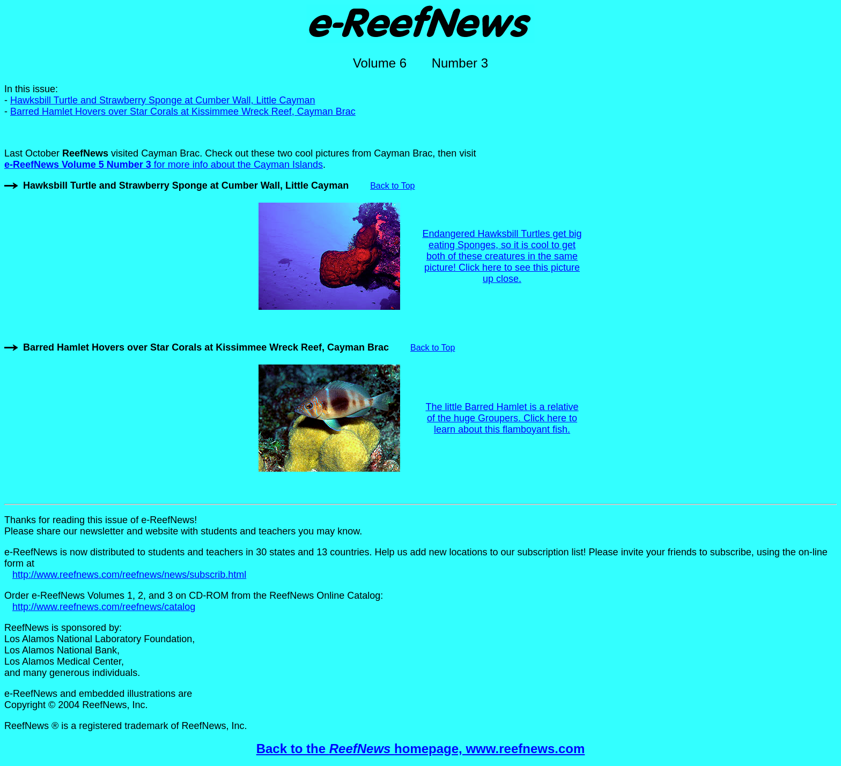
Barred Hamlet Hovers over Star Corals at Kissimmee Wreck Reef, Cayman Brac (183, 111)
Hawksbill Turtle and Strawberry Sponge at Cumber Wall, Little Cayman (162, 100)
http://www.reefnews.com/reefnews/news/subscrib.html (129, 574)
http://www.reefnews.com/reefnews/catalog (103, 606)
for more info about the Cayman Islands (163, 164)
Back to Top (392, 185)
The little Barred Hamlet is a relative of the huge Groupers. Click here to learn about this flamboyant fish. (501, 418)
